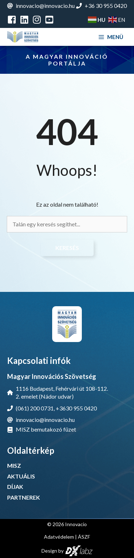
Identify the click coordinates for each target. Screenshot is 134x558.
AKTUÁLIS (21, 476)
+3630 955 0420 (76, 408)
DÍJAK (15, 486)
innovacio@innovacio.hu (45, 5)
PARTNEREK (23, 497)
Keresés (67, 247)
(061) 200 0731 (35, 408)
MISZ (14, 465)
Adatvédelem (59, 537)
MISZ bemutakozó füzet (46, 429)
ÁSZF (84, 537)
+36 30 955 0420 (106, 5)
